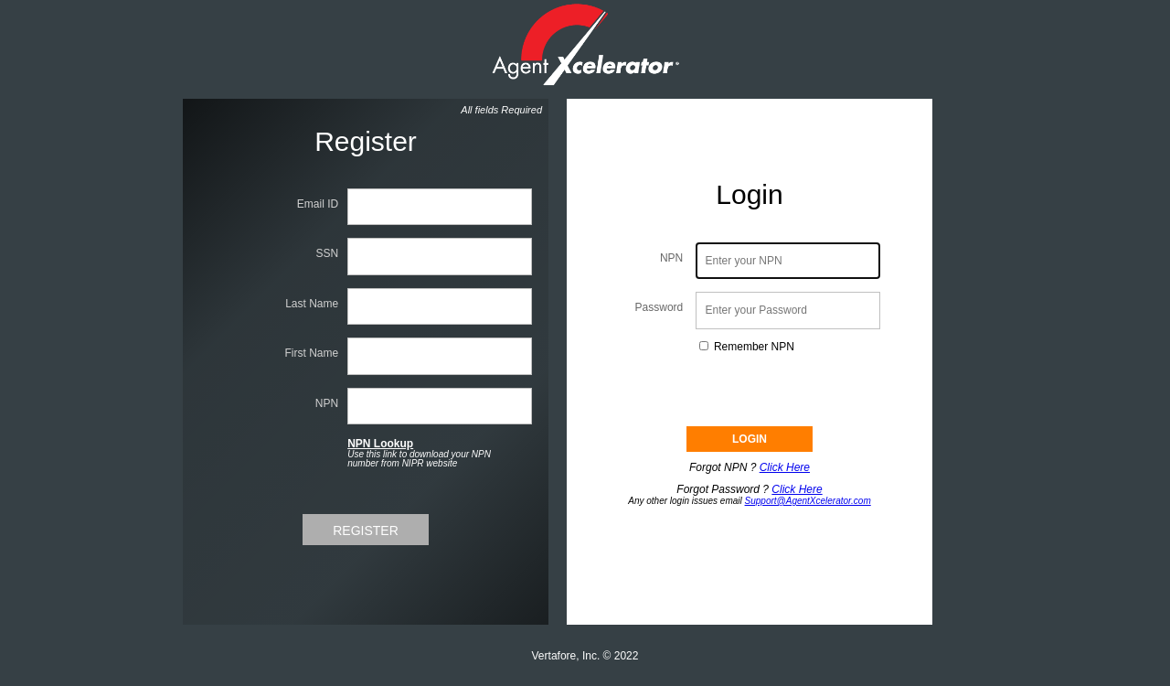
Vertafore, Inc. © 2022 (585, 655)
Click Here (785, 467)
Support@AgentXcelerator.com (808, 501)
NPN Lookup (380, 443)
